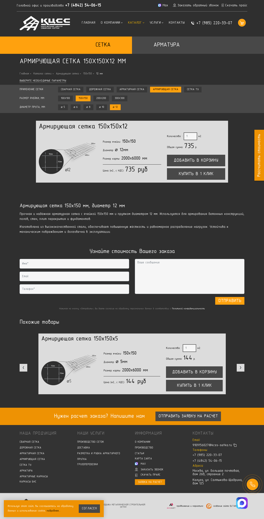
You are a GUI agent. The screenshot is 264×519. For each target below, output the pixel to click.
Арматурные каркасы (34, 476)
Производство (144, 448)
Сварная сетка (71, 89)
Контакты (177, 22)
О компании (112, 22)
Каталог (136, 22)
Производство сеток (90, 442)
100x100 (65, 98)
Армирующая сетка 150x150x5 (79, 339)
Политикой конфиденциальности (188, 309)
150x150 (83, 98)
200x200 (101, 98)
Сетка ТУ (193, 89)
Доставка (83, 448)
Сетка (102, 45)
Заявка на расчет (150, 482)
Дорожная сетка (100, 89)
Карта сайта (143, 458)
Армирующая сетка (165, 89)
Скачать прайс (147, 475)
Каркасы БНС (28, 482)
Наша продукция (38, 433)
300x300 (120, 98)
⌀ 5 (63, 107)
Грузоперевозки (87, 464)
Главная (88, 22)
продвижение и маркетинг (190, 506)
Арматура (167, 45)
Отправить (229, 301)
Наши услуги (90, 433)
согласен (89, 508)
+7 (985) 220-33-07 (214, 23)
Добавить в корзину (196, 160)
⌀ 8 (88, 107)
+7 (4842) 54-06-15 (83, 5)
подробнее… (54, 511)
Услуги (156, 22)
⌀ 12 (115, 107)
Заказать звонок (149, 469)
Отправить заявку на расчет (188, 416)
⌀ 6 (76, 107)
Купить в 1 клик (196, 174)
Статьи (139, 453)
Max (140, 463)
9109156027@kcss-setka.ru (212, 445)
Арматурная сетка (132, 89)
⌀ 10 (101, 107)
